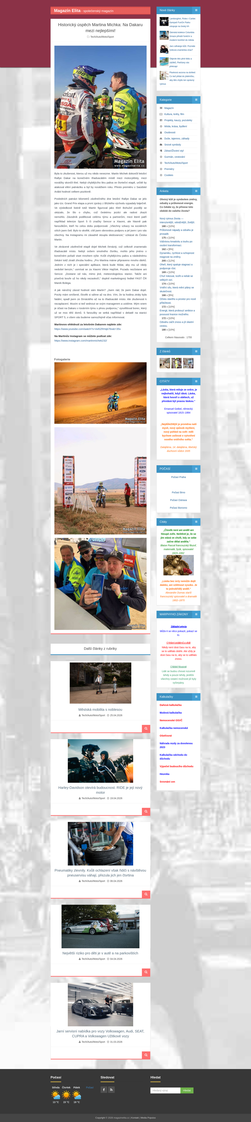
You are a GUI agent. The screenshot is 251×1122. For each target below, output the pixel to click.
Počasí (90, 1087)
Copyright (100, 1117)
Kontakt (135, 1117)
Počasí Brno (178, 492)
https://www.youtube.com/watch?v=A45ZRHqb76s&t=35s (87, 328)
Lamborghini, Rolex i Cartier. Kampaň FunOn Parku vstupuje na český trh (182, 22)
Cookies (168, 175)
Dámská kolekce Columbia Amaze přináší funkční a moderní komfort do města (181, 36)
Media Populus (148, 1117)
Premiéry (169, 169)
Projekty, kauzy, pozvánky (178, 120)
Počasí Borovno (178, 507)
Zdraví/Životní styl (174, 150)
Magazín (169, 108)
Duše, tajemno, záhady (176, 138)
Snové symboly (172, 144)
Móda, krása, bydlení (175, 126)
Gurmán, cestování (174, 156)
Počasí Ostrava (178, 500)
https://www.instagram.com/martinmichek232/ (80, 340)
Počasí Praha (178, 477)
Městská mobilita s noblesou (100, 709)
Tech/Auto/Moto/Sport (102, 36)
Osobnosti (169, 132)
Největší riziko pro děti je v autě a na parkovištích (100, 953)
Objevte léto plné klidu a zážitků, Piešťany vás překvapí (180, 63)
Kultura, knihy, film (174, 114)
